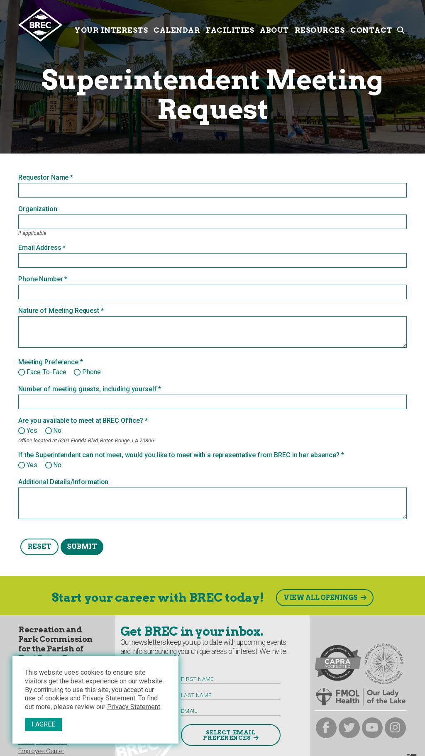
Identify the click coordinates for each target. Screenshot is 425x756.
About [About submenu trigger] (274, 24)
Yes (32, 430)
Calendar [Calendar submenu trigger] (177, 24)
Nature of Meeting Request (58, 310)
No (57, 430)
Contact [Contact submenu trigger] (371, 24)
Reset (39, 547)
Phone (91, 372)
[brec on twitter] (349, 728)
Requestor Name (43, 177)
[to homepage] (44, 24)
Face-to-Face (46, 372)
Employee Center (41, 751)
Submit (82, 547)
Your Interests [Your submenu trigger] (111, 24)
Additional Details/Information (63, 482)
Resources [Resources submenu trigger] (320, 24)
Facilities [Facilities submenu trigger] (230, 24)
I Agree (43, 724)
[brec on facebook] (326, 728)
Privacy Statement (133, 707)
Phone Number (40, 279)
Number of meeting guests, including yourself (87, 389)
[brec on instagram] (395, 728)
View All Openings (320, 598)
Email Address (39, 247)
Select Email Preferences (229, 735)
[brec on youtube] (372, 728)
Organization (37, 209)
